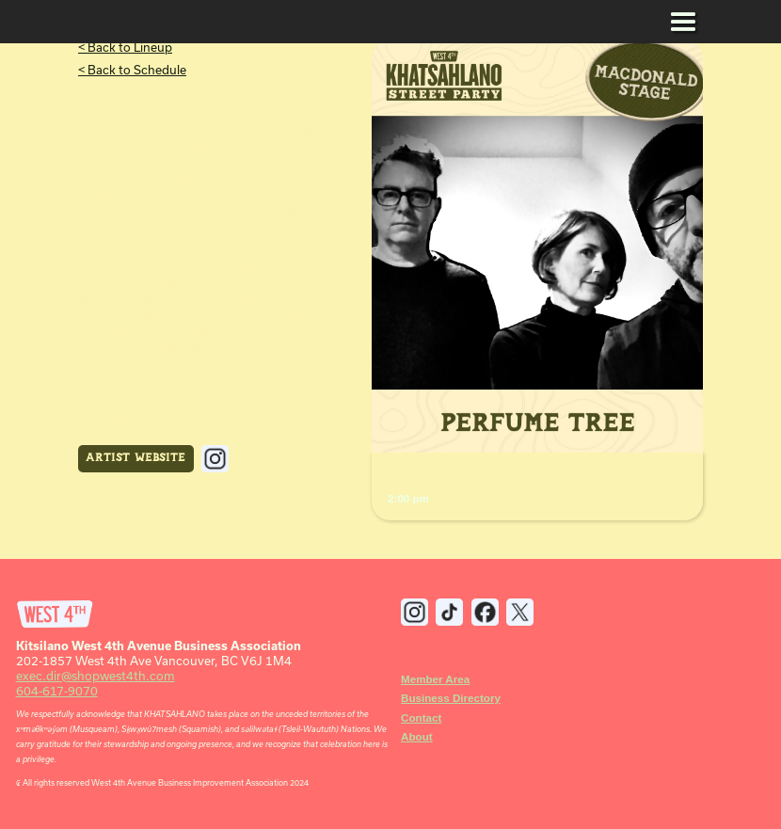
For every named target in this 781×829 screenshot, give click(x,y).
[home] (55, 23)
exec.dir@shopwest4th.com (95, 675)
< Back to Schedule (132, 69)
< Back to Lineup (125, 47)
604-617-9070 (57, 690)
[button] (683, 23)
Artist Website (135, 458)
